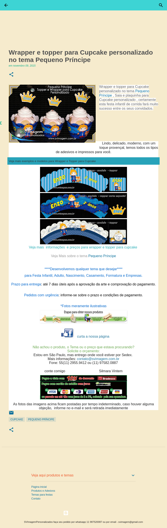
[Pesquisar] (161, 5)
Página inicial (39, 486)
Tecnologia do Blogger (83, 513)
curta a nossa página (93, 336)
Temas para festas (42, 494)
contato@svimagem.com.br (98, 359)
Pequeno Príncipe (83, 256)
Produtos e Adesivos (43, 490)
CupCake (16, 419)
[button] (11, 75)
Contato (35, 498)
